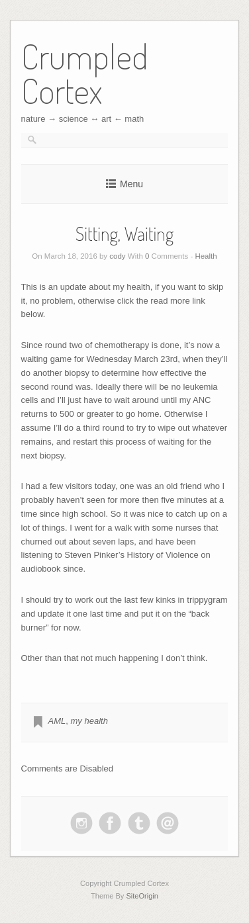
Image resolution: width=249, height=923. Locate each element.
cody (117, 256)
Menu (131, 184)
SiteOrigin (142, 896)
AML (57, 721)
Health (206, 256)
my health (89, 721)
